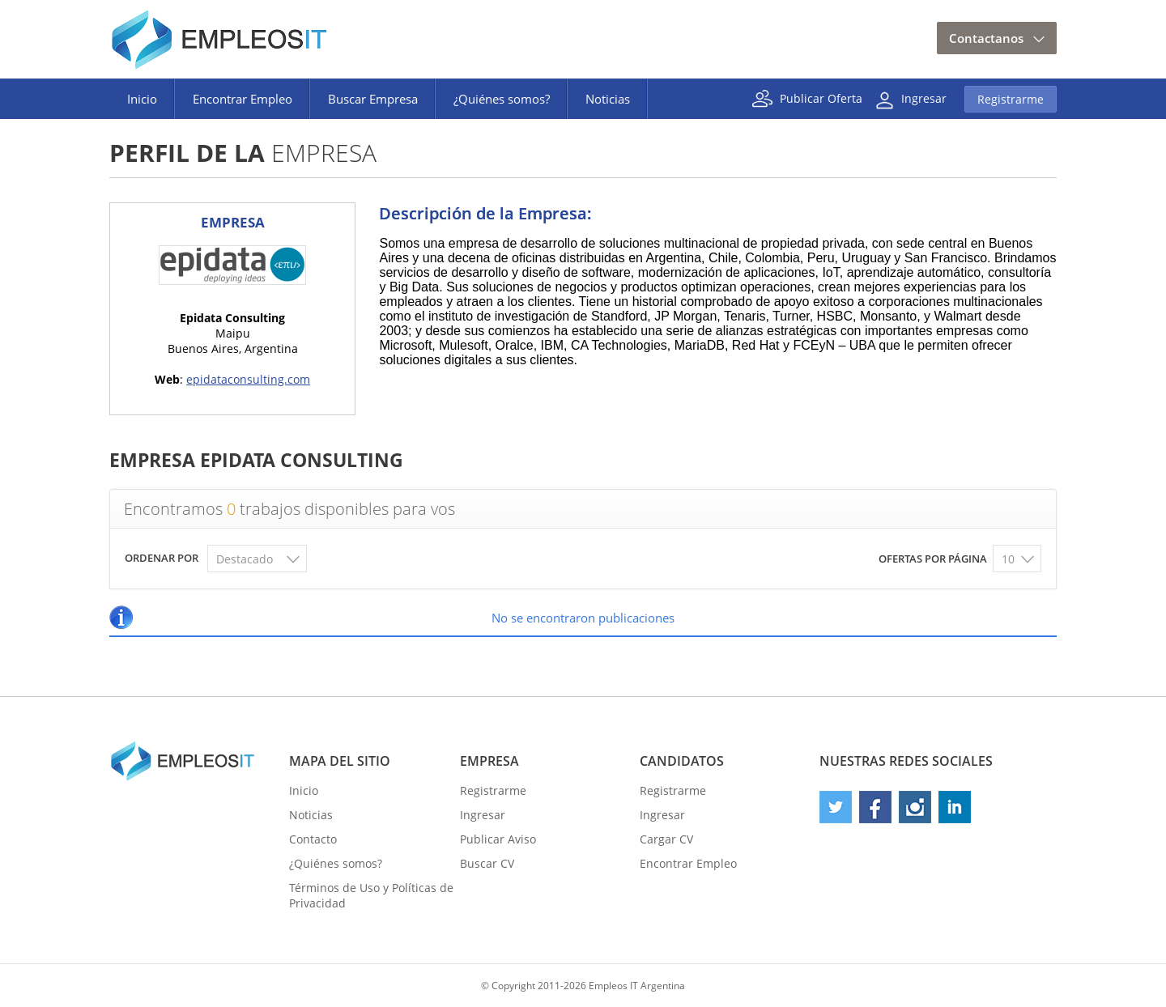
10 (1008, 559)
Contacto (313, 839)
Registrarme (1010, 99)
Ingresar (924, 97)
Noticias (607, 99)
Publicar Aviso (498, 839)
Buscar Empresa (373, 99)
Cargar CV (666, 839)
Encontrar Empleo (242, 99)
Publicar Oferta (821, 97)
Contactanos (986, 38)
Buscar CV (487, 863)
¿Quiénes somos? (501, 99)
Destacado (244, 559)
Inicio (142, 99)
